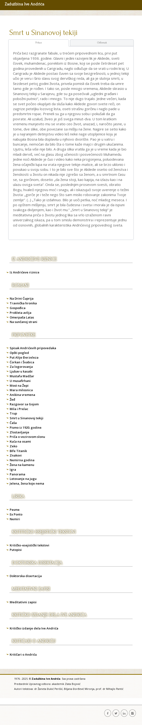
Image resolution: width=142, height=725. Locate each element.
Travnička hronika (23, 303)
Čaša (13, 423)
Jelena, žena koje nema (27, 483)
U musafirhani (20, 381)
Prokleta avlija (20, 312)
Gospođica (17, 308)
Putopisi (16, 550)
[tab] (38, 42)
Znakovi (16, 455)
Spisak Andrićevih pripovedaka (33, 348)
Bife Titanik (18, 451)
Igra (13, 469)
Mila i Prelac (19, 409)
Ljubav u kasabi (21, 371)
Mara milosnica (21, 390)
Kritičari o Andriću (23, 654)
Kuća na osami (20, 441)
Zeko (13, 446)
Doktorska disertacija (26, 576)
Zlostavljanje (19, 432)
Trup (13, 413)
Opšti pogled (19, 353)
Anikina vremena (22, 395)
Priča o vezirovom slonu (27, 437)
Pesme (15, 509)
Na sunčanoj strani (23, 322)
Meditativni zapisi (23, 602)
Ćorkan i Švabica (22, 362)
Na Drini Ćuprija (21, 298)
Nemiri (15, 519)
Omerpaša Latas (22, 317)
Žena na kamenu (22, 465)
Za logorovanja (21, 367)
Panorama (17, 474)
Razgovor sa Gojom (24, 404)
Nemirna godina (22, 460)
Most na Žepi (19, 385)
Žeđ (12, 399)
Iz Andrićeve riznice (24, 272)
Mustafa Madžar (22, 376)
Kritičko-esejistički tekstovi (29, 545)
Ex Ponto (16, 514)
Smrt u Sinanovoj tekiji (43, 33)
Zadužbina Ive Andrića (24, 4)
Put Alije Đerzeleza (24, 357)
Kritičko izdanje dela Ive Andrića (34, 628)
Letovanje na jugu (23, 479)
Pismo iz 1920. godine (26, 427)
